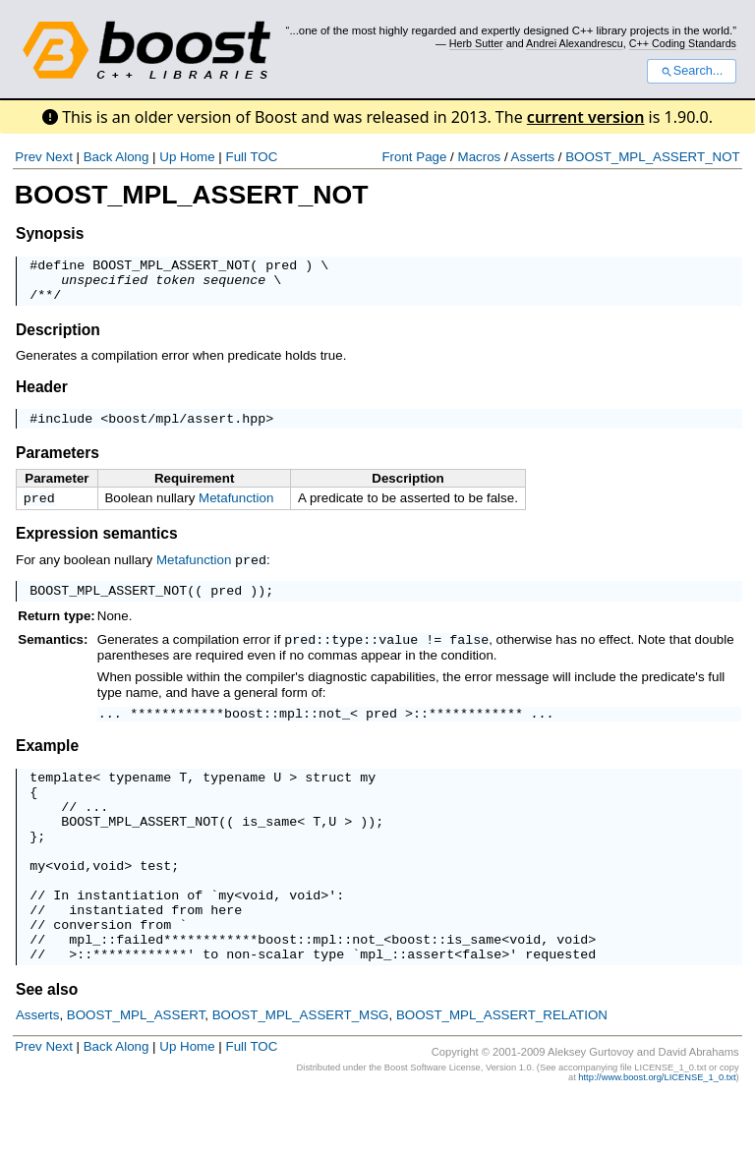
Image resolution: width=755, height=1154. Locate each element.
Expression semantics (97, 547)
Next (58, 156)
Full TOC (251, 156)
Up (167, 156)
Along (131, 156)
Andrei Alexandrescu (574, 43)
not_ (334, 730)
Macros (479, 156)
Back (98, 156)
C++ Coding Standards (682, 43)
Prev (28, 156)
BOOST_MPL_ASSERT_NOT (652, 156)
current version (586, 117)
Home (197, 156)
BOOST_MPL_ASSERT (136, 1071)
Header (42, 395)
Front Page (413, 156)
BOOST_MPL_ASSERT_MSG (300, 1071)
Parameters (57, 464)
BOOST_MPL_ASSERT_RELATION (502, 1071)
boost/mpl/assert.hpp (186, 429)
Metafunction (236, 509)
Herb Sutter (476, 43)
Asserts (532, 156)
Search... (692, 71)
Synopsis (50, 233)
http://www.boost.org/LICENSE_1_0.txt (656, 1133)
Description (58, 338)
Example (47, 763)
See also (47, 1045)
